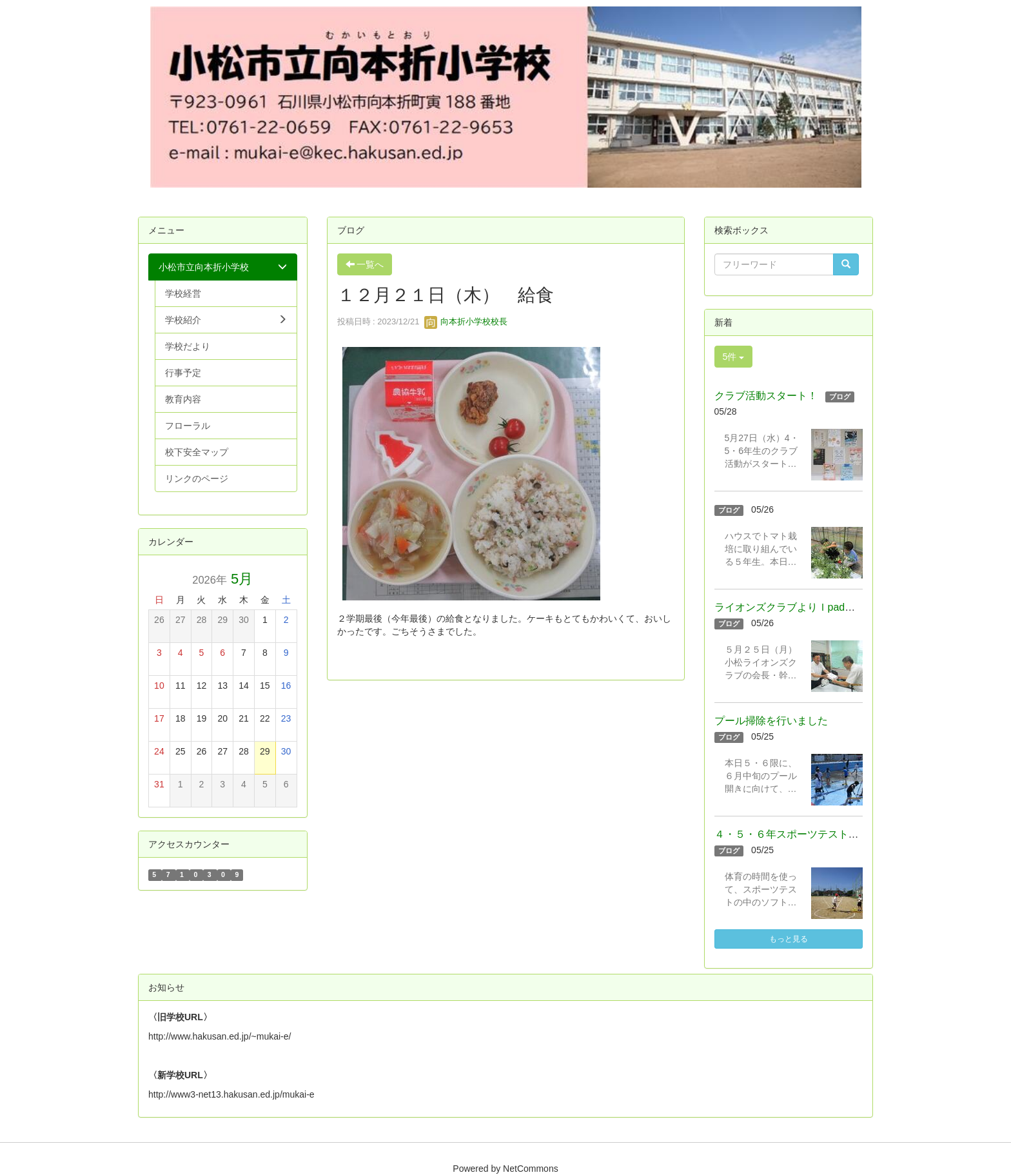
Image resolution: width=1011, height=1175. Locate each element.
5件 (734, 356)
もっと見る (788, 938)
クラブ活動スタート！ (766, 395)
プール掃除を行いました (771, 720)
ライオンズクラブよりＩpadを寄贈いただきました (831, 607)
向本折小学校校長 (466, 321)
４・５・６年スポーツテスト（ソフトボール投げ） (833, 834)
